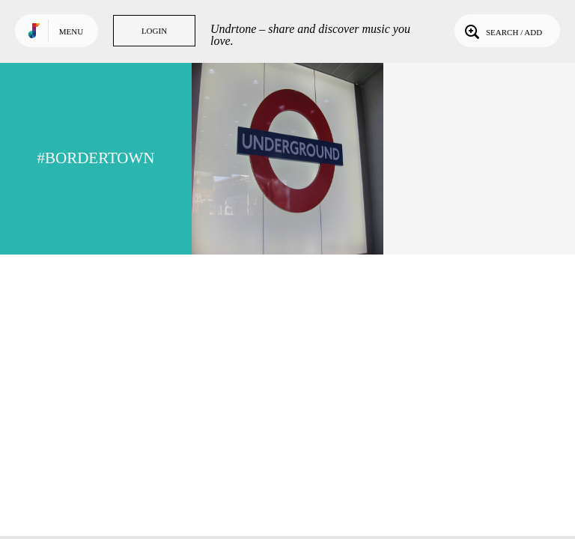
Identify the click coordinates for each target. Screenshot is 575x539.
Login (154, 30)
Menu (71, 31)
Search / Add (502, 31)
